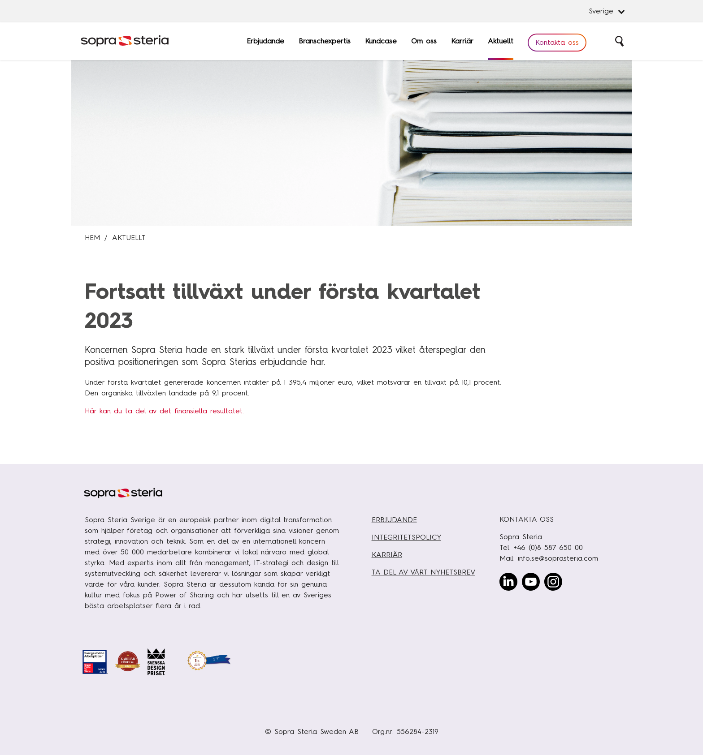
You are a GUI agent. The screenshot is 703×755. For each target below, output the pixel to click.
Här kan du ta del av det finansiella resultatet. (166, 411)
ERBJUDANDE (394, 519)
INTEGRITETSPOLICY (406, 537)
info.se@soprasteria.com (558, 558)
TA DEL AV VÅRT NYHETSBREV (423, 572)
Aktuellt (129, 237)
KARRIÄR (387, 554)
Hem (92, 237)
